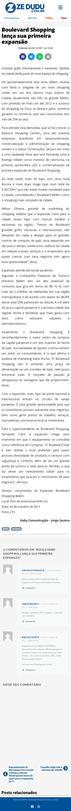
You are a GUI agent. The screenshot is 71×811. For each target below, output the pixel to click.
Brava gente (30, 637)
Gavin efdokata (33, 570)
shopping (16, 529)
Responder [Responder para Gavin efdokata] (36, 574)
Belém (5, 529)
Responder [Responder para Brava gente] (33, 640)
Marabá (32, 18)
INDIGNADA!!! (30, 603)
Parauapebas (11, 18)
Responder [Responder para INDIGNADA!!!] (33, 607)
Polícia (49, 18)
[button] (22, 56)
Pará (64, 18)
